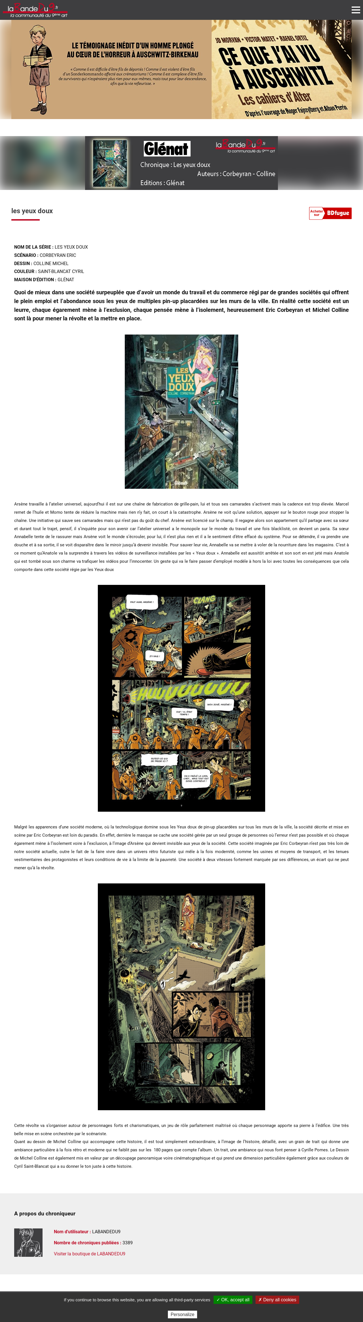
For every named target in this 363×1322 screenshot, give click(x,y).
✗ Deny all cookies (277, 1299)
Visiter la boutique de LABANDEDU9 (89, 1254)
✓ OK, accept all (233, 1299)
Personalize (183, 1314)
